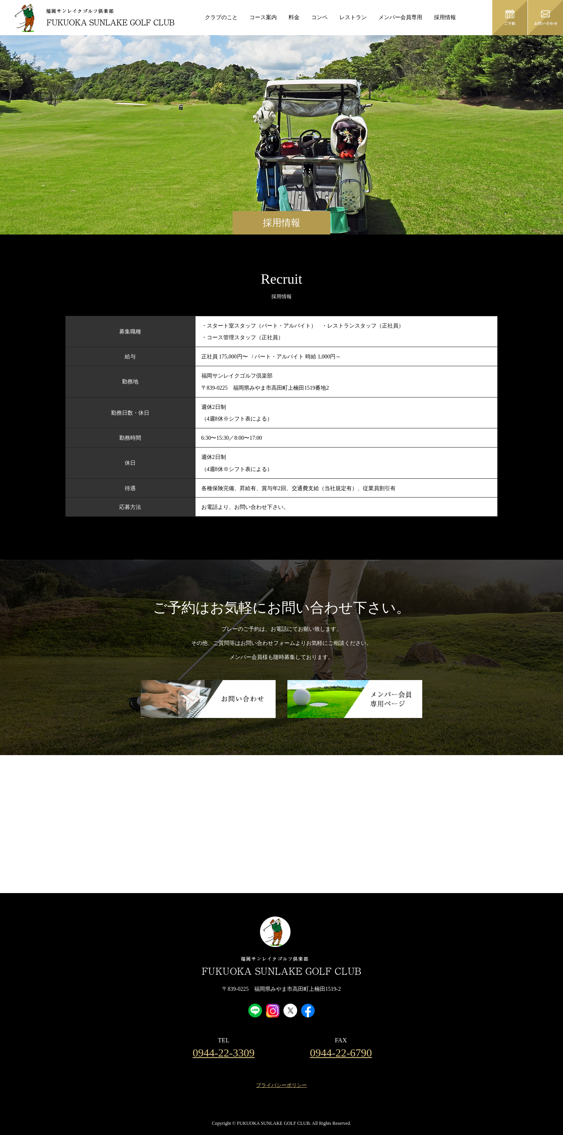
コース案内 (263, 17)
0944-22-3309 (224, 1052)
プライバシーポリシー (281, 1085)
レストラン (353, 17)
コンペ (319, 17)
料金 (294, 17)
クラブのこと (221, 17)
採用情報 (445, 17)
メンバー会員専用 (400, 17)
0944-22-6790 (341, 1052)
